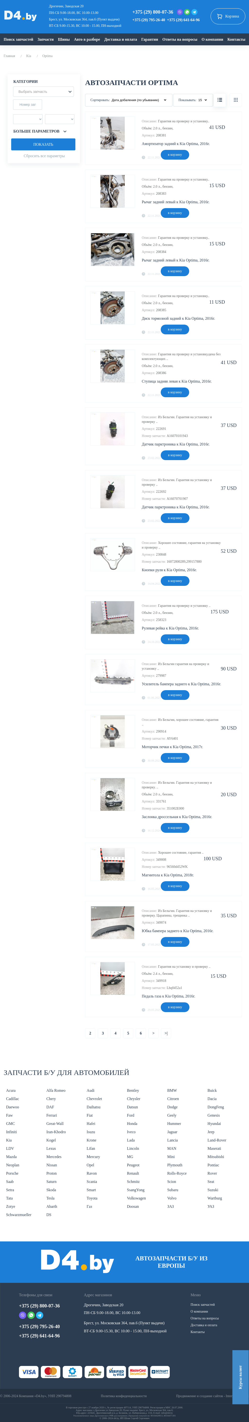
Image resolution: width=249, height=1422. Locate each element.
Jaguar (172, 1132)
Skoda (51, 1190)
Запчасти (45, 39)
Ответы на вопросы (179, 39)
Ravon (92, 1173)
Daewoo (12, 1107)
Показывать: (187, 100)
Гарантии (149, 39)
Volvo (172, 1198)
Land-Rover (216, 1140)
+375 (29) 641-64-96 (183, 20)
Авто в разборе (87, 39)
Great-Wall (55, 1124)
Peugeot (133, 1165)
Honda (132, 1124)
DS (48, 1215)
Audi (90, 1090)
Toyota (92, 1198)
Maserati (214, 1148)
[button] (43, 92)
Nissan (51, 1165)
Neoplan (12, 1165)
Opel (90, 1165)
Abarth (51, 1206)
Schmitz (133, 1182)
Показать (43, 144)
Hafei (91, 1124)
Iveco (131, 1132)
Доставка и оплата (120, 39)
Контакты (236, 39)
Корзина (228, 16)
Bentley (133, 1090)
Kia (28, 56)
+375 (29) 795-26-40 (148, 20)
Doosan (133, 1206)
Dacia (211, 1099)
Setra (10, 1190)
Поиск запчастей (18, 39)
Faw (9, 1115)
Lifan (91, 1148)
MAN (171, 1148)
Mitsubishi (215, 1157)
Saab (10, 1182)
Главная (9, 56)
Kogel (51, 1140)
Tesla (50, 1198)
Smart (91, 1190)
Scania (92, 1182)
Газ (89, 1206)
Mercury (93, 1157)
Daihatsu (93, 1107)
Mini (171, 1157)
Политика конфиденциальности (124, 1396)
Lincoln (133, 1148)
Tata (9, 1198)
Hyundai (214, 1124)
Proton (51, 1173)
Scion (171, 1182)
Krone (91, 1140)
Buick (212, 1090)
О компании (212, 39)
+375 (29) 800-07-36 (152, 12)
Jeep (210, 1132)
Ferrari (51, 1115)
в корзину (175, 154)
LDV (10, 1148)
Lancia (172, 1140)
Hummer (174, 1124)
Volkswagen (136, 1198)
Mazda (11, 1157)
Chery (51, 1099)
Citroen (173, 1099)
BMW (172, 1090)
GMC (10, 1124)
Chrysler (133, 1099)
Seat (210, 1182)
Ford (130, 1115)
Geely (172, 1115)
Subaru (172, 1190)
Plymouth (174, 1165)
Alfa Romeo (56, 1090)
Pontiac (213, 1165)
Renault (133, 1173)
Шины (64, 39)
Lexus (51, 1148)
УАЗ (210, 1206)
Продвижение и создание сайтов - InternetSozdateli (212, 1396)
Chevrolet (94, 1099)
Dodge (172, 1107)
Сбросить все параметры (44, 156)
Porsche (12, 1173)
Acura (11, 1090)
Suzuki (212, 1190)
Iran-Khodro (56, 1132)
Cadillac (12, 1099)
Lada (131, 1140)
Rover (212, 1173)
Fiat (90, 1115)
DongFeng (215, 1107)
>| (166, 1033)
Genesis (213, 1115)
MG (130, 1157)
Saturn (51, 1182)
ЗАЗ (170, 1206)
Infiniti (11, 1132)
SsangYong (135, 1190)
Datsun (132, 1107)
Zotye (10, 1206)
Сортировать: (100, 100)
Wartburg (214, 1198)
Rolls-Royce (177, 1173)
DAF (50, 1107)
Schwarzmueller (18, 1215)
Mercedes (54, 1157)
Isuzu (91, 1132)
